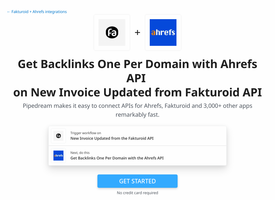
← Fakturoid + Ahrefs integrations (37, 11)
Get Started (137, 181)
